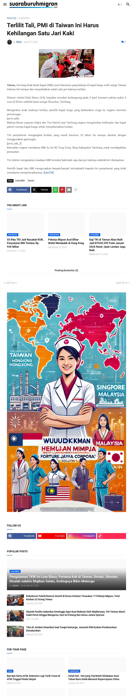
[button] (5, 4)
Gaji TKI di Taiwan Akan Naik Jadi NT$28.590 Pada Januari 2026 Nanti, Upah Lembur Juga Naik (107, 245)
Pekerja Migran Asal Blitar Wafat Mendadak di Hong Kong (66, 241)
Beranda (11, 18)
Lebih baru (11, 282)
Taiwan (31, 180)
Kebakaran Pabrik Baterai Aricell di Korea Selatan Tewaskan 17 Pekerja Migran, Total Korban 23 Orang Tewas (73, 598)
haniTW (48, 172)
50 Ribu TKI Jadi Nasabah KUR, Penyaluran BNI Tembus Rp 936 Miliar (25, 243)
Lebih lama (121, 282)
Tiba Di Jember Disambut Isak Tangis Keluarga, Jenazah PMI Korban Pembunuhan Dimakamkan (71, 629)
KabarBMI (24, 18)
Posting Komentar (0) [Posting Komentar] (66, 270)
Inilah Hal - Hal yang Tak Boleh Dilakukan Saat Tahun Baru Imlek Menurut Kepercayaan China (93, 677)
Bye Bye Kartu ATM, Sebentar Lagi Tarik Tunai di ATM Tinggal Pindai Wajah (33, 677)
